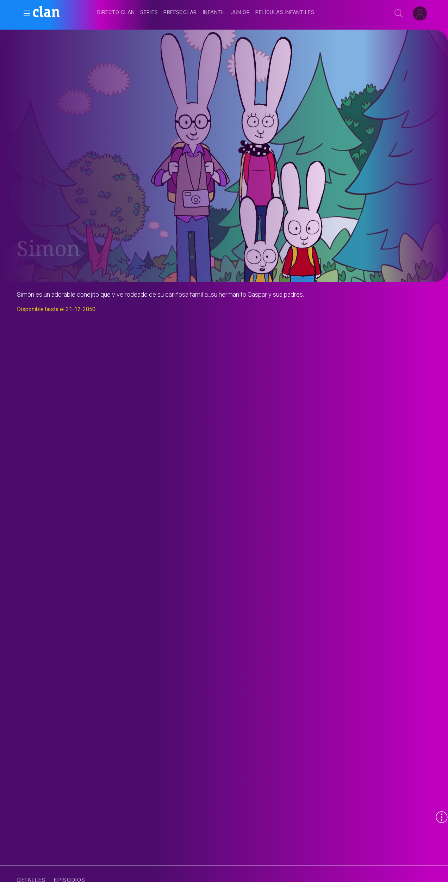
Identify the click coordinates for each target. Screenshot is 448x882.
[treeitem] (116, 13)
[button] (24, 13)
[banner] (63, 13)
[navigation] (231, 13)
